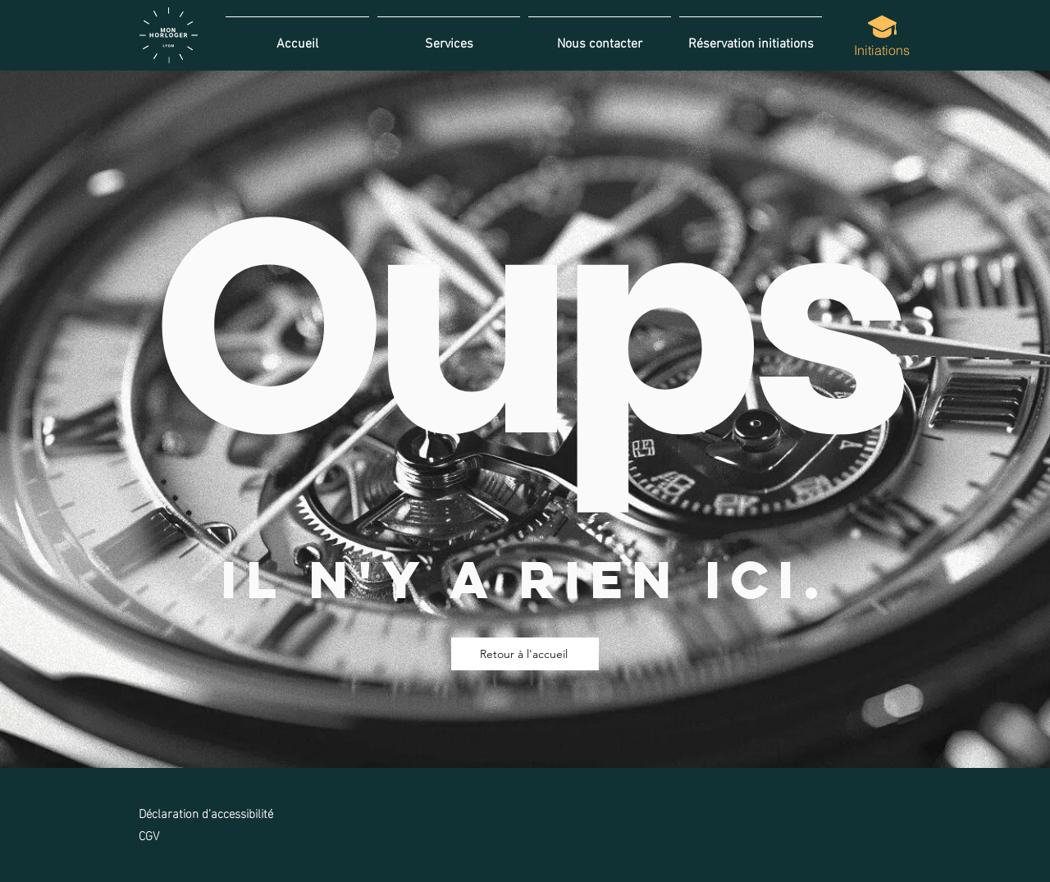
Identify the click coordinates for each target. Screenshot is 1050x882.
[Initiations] (882, 35)
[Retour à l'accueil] (525, 654)
